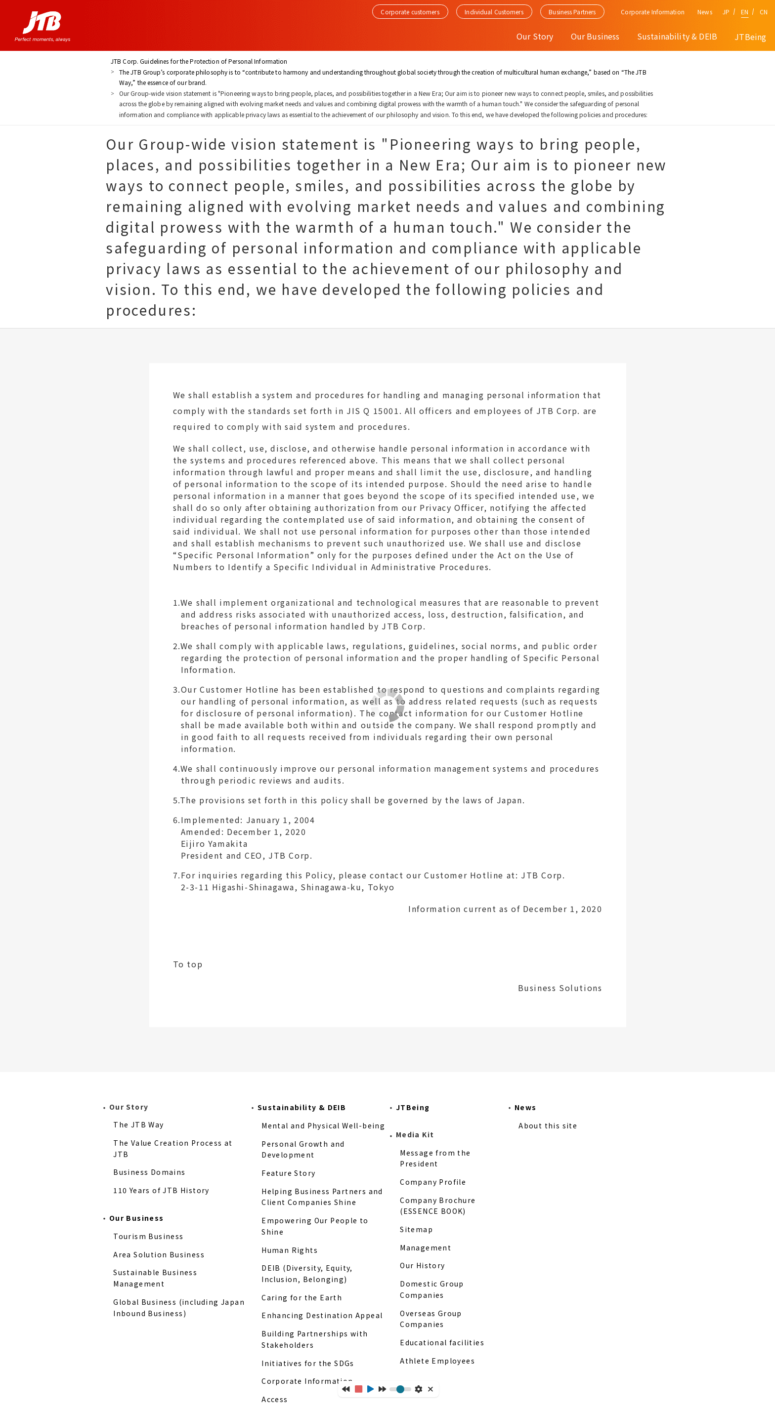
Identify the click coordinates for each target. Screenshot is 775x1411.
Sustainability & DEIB (302, 1107)
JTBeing (750, 36)
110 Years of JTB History (161, 1190)
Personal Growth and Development (303, 1149)
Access (274, 1399)
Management (425, 1247)
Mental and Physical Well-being (323, 1125)
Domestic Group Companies (432, 1289)
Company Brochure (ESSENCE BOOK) (437, 1205)
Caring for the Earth (301, 1297)
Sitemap (416, 1229)
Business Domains (149, 1172)
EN (744, 11)
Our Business (136, 1218)
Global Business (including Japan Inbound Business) (179, 1307)
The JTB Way (138, 1124)
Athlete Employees (437, 1361)
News (704, 11)
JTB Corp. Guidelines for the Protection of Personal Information (199, 61)
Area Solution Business (159, 1254)
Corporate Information (307, 1381)
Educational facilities (442, 1342)
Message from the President (435, 1158)
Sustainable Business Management (155, 1277)
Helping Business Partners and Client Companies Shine (322, 1196)
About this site (547, 1125)
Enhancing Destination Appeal (322, 1315)
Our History (422, 1265)
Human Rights (289, 1250)
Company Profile (433, 1182)
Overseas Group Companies (431, 1318)
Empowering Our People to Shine (315, 1226)
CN (764, 11)
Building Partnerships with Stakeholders (314, 1339)
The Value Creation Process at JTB (173, 1148)
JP (726, 11)
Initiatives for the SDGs (307, 1363)
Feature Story (288, 1173)
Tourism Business (148, 1236)
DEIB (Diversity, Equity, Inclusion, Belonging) (307, 1273)
